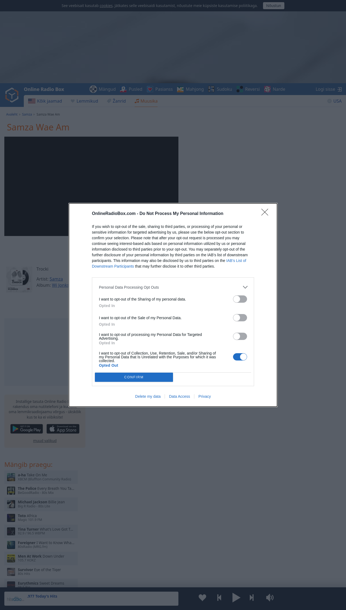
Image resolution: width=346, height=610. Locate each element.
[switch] (240, 299)
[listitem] (173, 287)
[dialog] (173, 305)
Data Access (179, 396)
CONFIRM (134, 377)
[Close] (266, 214)
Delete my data (148, 396)
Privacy (204, 396)
